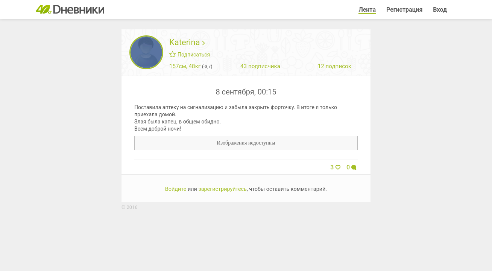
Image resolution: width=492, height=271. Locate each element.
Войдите (175, 189)
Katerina (187, 42)
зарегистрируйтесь (222, 189)
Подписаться (189, 55)
